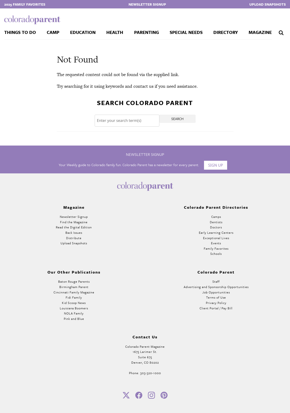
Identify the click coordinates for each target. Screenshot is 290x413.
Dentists (216, 222)
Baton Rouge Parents (74, 281)
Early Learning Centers (216, 232)
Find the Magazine (74, 222)
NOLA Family (74, 313)
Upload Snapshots (267, 4)
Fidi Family (74, 297)
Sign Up (215, 165)
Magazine (260, 32)
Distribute (74, 238)
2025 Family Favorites (24, 4)
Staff (216, 281)
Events (216, 243)
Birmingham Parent (74, 287)
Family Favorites (216, 248)
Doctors (216, 227)
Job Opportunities (216, 292)
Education (83, 32)
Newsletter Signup (147, 4)
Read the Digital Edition (74, 227)
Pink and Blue (74, 318)
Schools (216, 253)
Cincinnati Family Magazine (74, 292)
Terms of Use (216, 297)
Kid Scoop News (74, 302)
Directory (225, 32)
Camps (216, 216)
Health (114, 32)
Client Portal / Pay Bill (216, 308)
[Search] (127, 121)
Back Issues (73, 232)
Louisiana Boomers (74, 308)
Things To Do (20, 32)
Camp (53, 32)
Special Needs (186, 32)
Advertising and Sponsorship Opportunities (216, 287)
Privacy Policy (216, 302)
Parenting (146, 32)
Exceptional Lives (216, 238)
